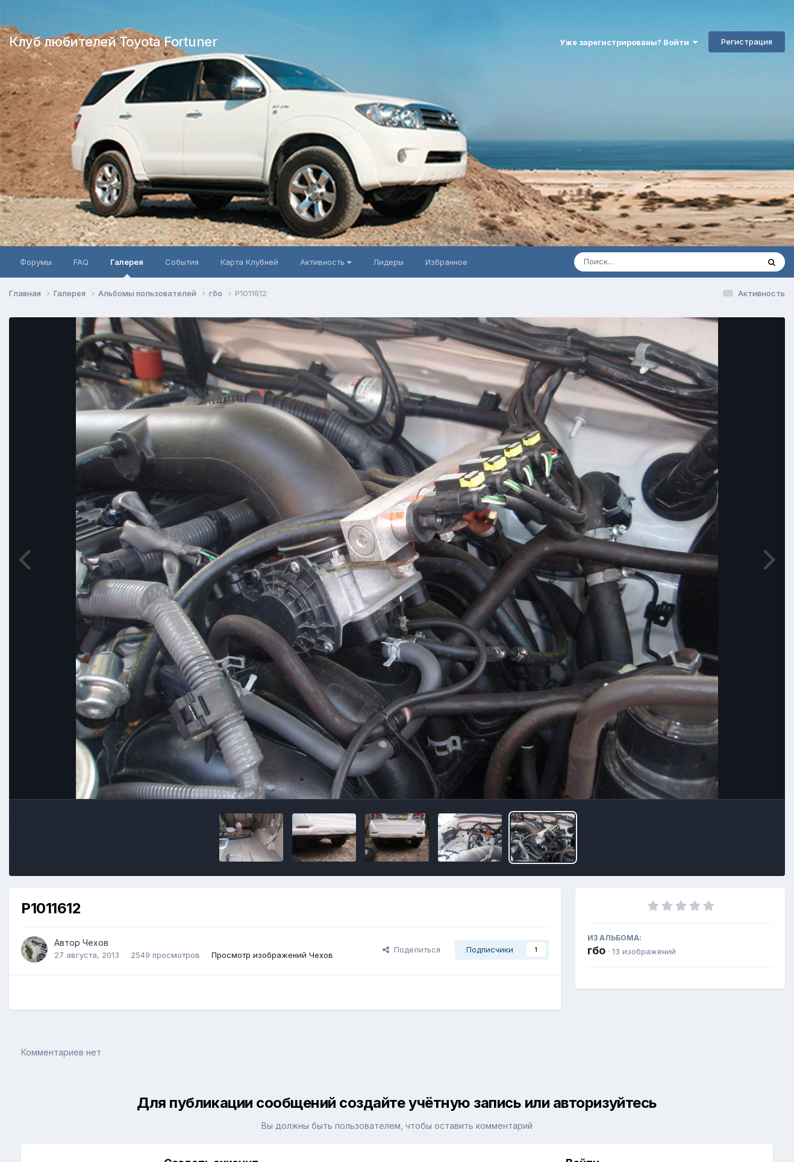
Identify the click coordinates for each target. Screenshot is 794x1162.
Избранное (446, 262)
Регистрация (746, 41)
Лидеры (388, 262)
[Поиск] (643, 262)
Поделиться (411, 949)
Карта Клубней (249, 262)
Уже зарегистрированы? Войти (629, 42)
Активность (325, 262)
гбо (596, 950)
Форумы (36, 262)
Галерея (126, 267)
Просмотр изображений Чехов (272, 955)
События (182, 262)
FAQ (81, 262)
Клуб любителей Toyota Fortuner (113, 41)
